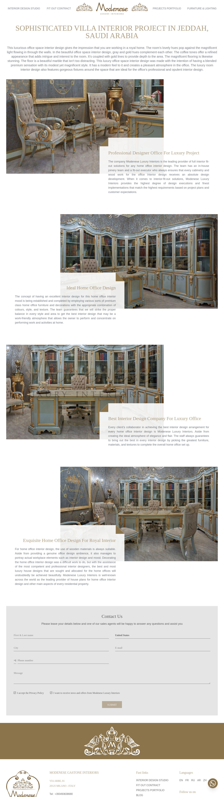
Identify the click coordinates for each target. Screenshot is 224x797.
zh (205, 780)
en (181, 780)
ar (199, 780)
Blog (139, 795)
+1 (15, 660)
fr (187, 780)
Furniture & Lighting (202, 8)
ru (193, 780)
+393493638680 (64, 794)
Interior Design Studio (24, 8)
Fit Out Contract (59, 8)
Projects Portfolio (167, 8)
